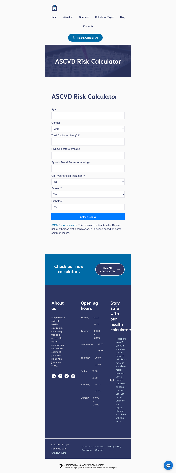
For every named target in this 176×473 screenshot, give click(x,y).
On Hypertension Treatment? (68, 175)
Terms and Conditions (93, 446)
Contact (99, 450)
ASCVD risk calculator (64, 225)
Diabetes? (57, 201)
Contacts (88, 26)
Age (53, 109)
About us (68, 16)
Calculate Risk (88, 216)
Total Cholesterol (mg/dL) (65, 135)
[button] (107, 37)
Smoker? (56, 188)
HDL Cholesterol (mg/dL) (65, 148)
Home (54, 16)
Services (84, 16)
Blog (122, 16)
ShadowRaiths (58, 452)
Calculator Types (104, 16)
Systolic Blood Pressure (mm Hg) (70, 162)
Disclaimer (87, 450)
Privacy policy (114, 446)
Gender (55, 122)
